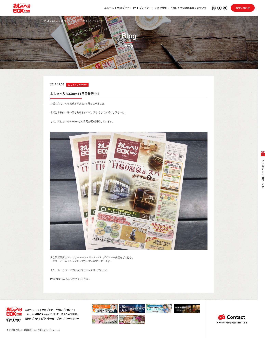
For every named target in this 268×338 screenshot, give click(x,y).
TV (134, 7)
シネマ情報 (160, 7)
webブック (82, 270)
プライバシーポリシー (68, 318)
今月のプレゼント (64, 309)
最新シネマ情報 (69, 314)
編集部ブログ (31, 318)
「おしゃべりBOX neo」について (188, 7)
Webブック (123, 7)
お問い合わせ (243, 7)
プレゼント (145, 7)
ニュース (109, 7)
